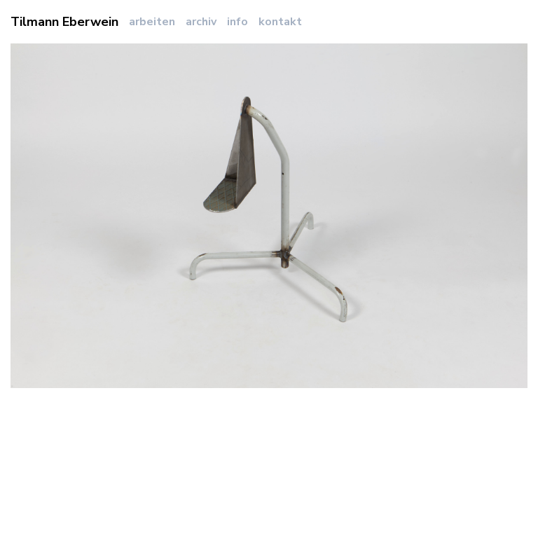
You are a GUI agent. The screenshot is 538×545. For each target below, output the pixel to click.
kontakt (280, 21)
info (237, 21)
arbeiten (152, 21)
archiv (201, 21)
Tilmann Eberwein (64, 21)
